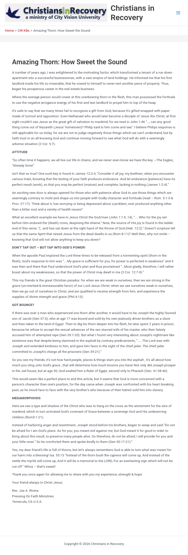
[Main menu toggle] (178, 13)
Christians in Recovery (132, 12)
